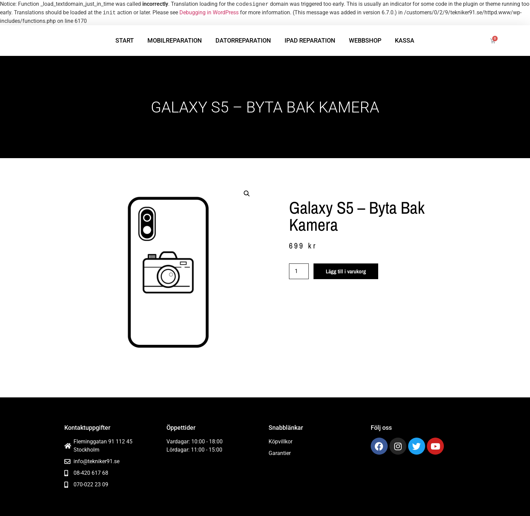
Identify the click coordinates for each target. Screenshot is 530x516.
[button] (247, 193)
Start (124, 40)
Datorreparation (243, 40)
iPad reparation (310, 40)
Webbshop (365, 40)
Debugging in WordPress (209, 13)
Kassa (404, 40)
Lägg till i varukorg (346, 271)
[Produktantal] (299, 271)
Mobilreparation (174, 40)
